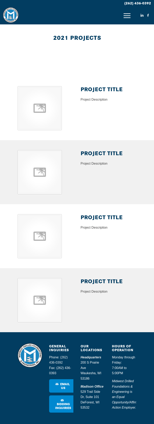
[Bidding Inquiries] (63, 404)
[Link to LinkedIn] (142, 15)
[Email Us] (63, 385)
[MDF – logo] (10, 15)
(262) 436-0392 (137, 3)
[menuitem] (125, 15)
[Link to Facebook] (148, 15)
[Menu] (125, 15)
